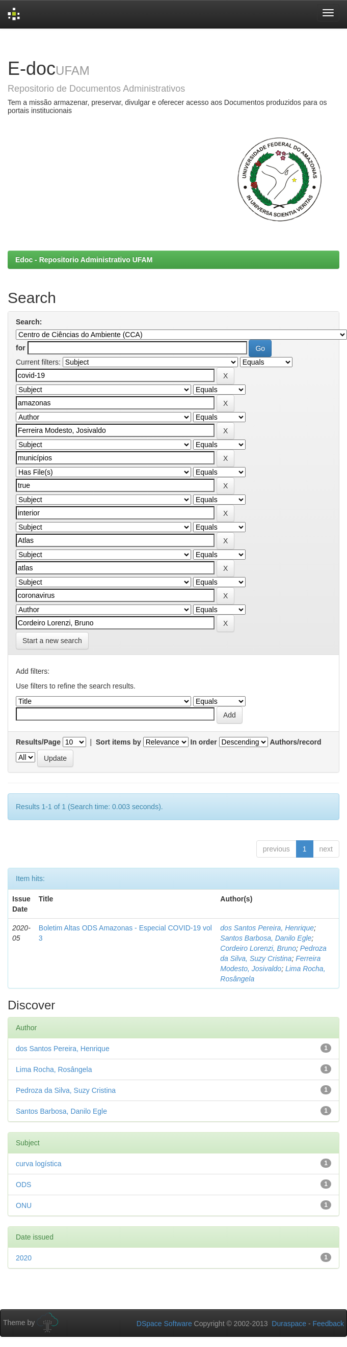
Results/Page (38, 742)
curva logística (38, 1164)
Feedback (328, 1323)
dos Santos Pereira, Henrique (267, 928)
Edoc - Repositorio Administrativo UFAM (83, 260)
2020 (24, 1258)
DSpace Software (164, 1323)
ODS (23, 1184)
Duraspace (289, 1323)
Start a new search (52, 641)
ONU (24, 1205)
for (20, 348)
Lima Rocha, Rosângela (54, 1069)
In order (204, 742)
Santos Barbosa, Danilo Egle (265, 938)
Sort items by (118, 742)
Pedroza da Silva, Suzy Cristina (66, 1090)
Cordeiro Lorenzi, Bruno (258, 948)
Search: (29, 322)
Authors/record (295, 742)
